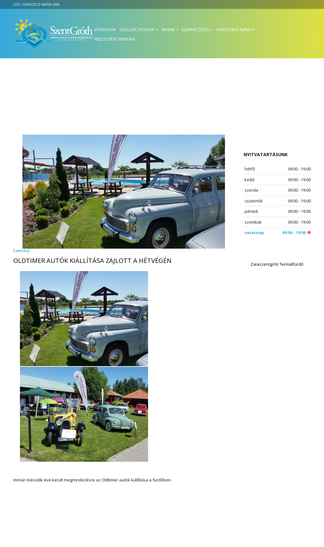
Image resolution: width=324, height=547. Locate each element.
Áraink (168, 29)
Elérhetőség (195, 29)
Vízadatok (105, 29)
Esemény (21, 251)
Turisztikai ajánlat (235, 29)
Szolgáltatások (137, 29)
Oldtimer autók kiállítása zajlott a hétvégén (92, 260)
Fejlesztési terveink (114, 39)
